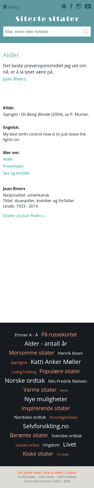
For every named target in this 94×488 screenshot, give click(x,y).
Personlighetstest (63, 417)
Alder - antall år (46, 343)
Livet (69, 444)
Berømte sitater (29, 435)
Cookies (70, 472)
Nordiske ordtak (30, 417)
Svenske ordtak (67, 435)
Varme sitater (40, 389)
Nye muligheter (45, 399)
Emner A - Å (26, 335)
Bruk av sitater (53, 472)
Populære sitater (59, 371)
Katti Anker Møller (56, 361)
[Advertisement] (47, 273)
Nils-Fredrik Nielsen (67, 381)
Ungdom (51, 445)
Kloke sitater (38, 453)
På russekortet (59, 334)
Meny (11, 7)
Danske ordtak (27, 445)
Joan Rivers (14, 79)
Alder (8, 159)
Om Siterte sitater (29, 472)
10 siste (63, 454)
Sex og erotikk (16, 173)
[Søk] (85, 31)
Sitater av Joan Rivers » (24, 215)
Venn (64, 390)
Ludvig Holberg (24, 371)
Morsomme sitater (31, 352)
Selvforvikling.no (46, 426)
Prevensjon (13, 166)
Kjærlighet (19, 362)
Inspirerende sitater (46, 408)
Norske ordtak (25, 380)
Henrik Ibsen (70, 353)
